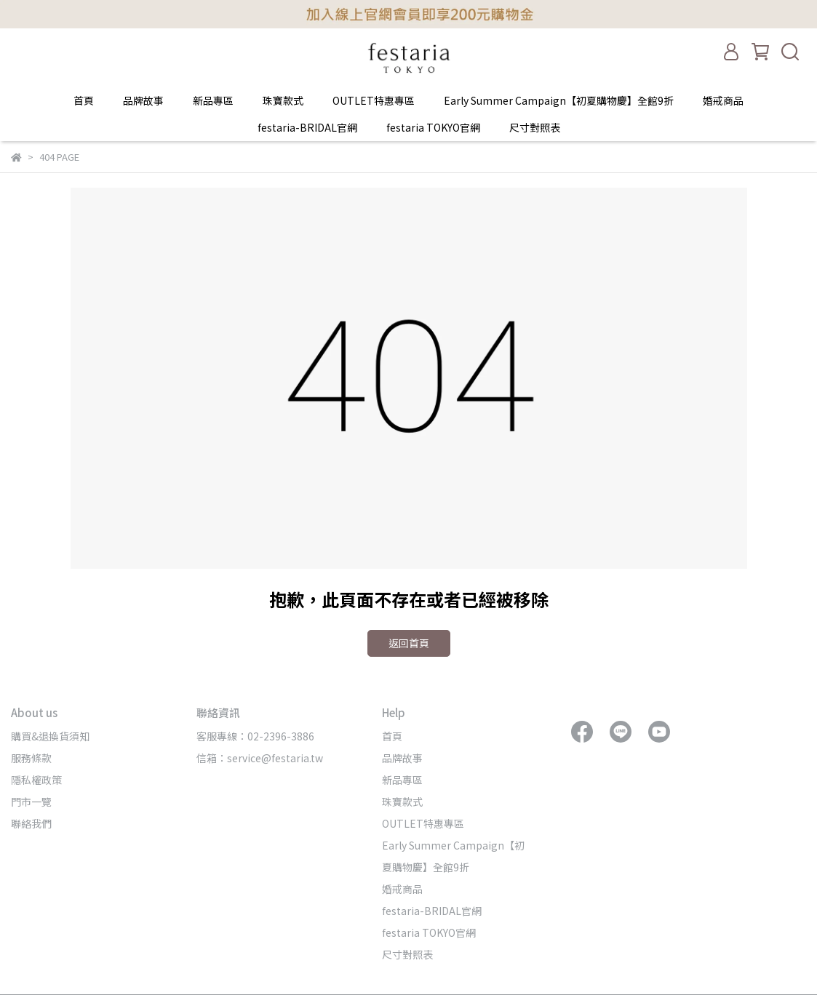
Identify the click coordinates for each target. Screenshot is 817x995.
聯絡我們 (31, 823)
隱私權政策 (36, 779)
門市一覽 (31, 801)
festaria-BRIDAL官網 (307, 127)
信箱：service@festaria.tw (259, 758)
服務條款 (31, 758)
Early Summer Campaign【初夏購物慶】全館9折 (559, 100)
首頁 (83, 100)
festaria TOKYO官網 (433, 127)
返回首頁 (408, 643)
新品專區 (213, 100)
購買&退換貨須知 (50, 736)
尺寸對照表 (534, 127)
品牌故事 (143, 100)
